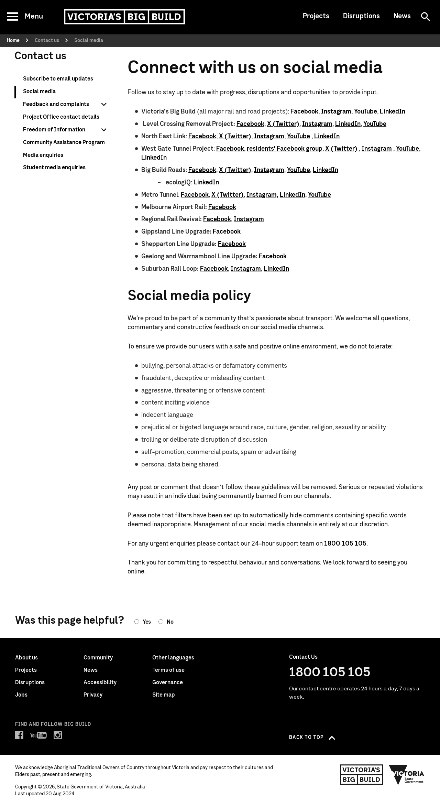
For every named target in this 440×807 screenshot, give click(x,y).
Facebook (304, 112)
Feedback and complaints (56, 104)
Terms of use (168, 670)
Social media (39, 91)
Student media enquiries (54, 167)
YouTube (365, 112)
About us (26, 657)
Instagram (336, 112)
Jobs (21, 695)
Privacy (93, 695)
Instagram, (262, 195)
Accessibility (100, 682)
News (402, 16)
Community (98, 657)
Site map (163, 695)
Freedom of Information (54, 129)
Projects (316, 16)
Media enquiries (43, 155)
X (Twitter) (283, 124)
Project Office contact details (61, 117)
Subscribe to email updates (58, 79)
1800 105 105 (345, 544)
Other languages (173, 657)
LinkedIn (392, 112)
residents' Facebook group (284, 149)
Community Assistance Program (64, 142)
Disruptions (361, 16)
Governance (167, 682)
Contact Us (303, 657)
